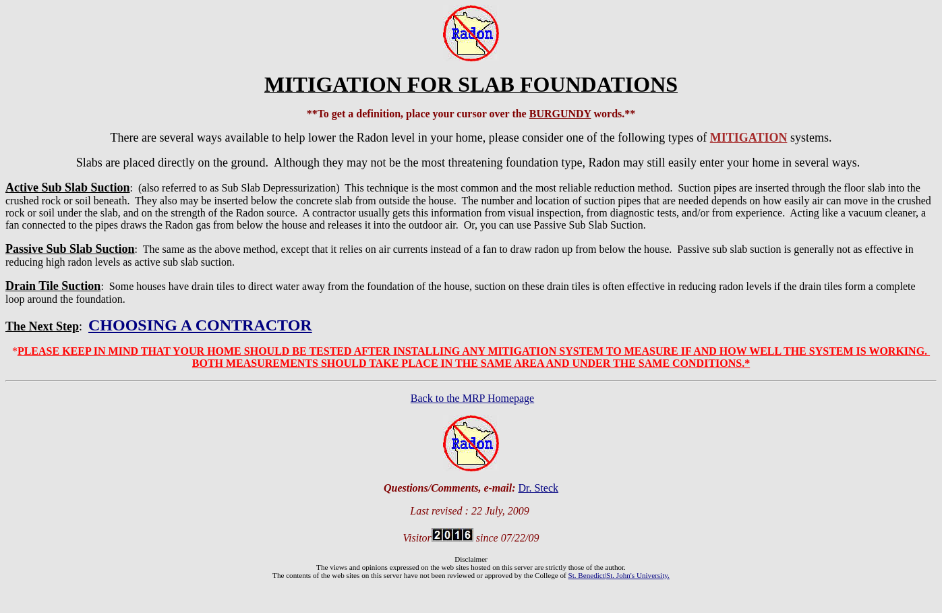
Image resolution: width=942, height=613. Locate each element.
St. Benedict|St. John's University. (618, 575)
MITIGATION (749, 137)
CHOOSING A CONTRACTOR (200, 325)
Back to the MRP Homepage (472, 398)
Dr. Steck (539, 488)
